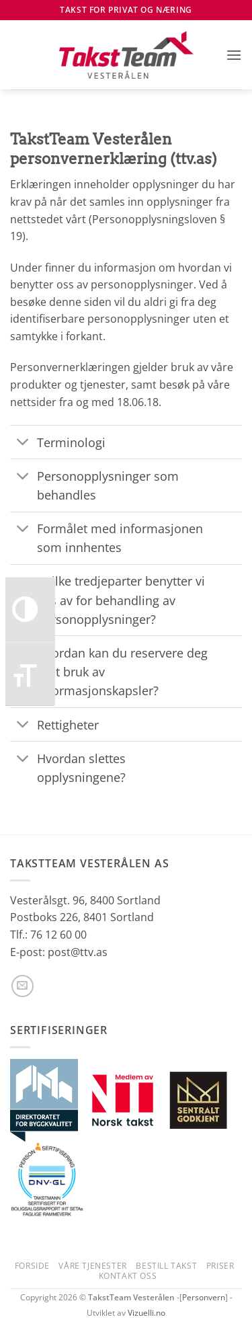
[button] (234, 54)
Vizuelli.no (146, 1313)
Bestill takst (166, 1265)
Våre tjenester (92, 1265)
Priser (220, 1265)
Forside (32, 1265)
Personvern (203, 1297)
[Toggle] (23, 443)
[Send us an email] (22, 986)
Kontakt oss (128, 1275)
